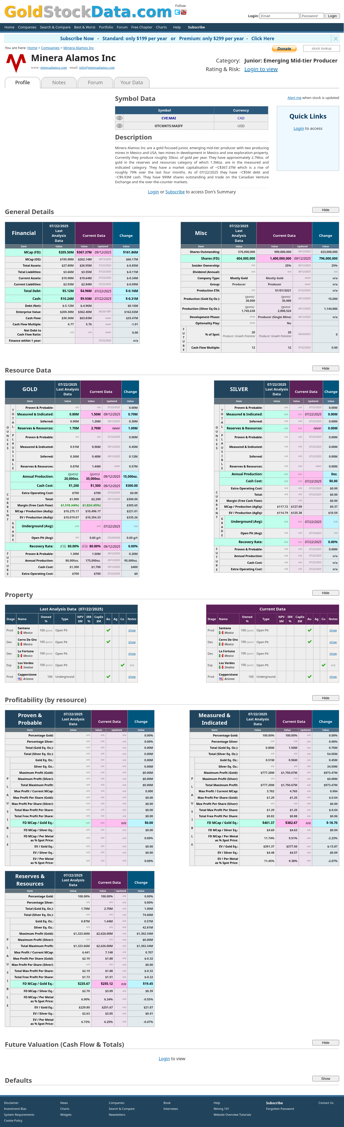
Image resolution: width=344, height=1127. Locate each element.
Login (153, 192)
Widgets (63, 1115)
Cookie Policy (13, 1120)
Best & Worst (84, 27)
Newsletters (117, 1115)
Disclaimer (11, 1103)
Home (10, 27)
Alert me (295, 97)
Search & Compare (55, 27)
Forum (122, 27)
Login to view (261, 69)
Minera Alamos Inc (78, 47)
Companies (27, 27)
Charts (161, 27)
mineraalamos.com (53, 67)
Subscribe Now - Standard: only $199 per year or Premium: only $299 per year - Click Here (167, 38)
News (62, 1103)
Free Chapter (141, 27)
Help (177, 27)
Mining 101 (221, 1109)
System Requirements (19, 1115)
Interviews (169, 1109)
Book (166, 1103)
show (132, 630)
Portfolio (106, 27)
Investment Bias (15, 1109)
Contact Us (326, 1103)
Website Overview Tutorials (232, 1115)
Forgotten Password (280, 1109)
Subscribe (175, 192)
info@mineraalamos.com (96, 67)
